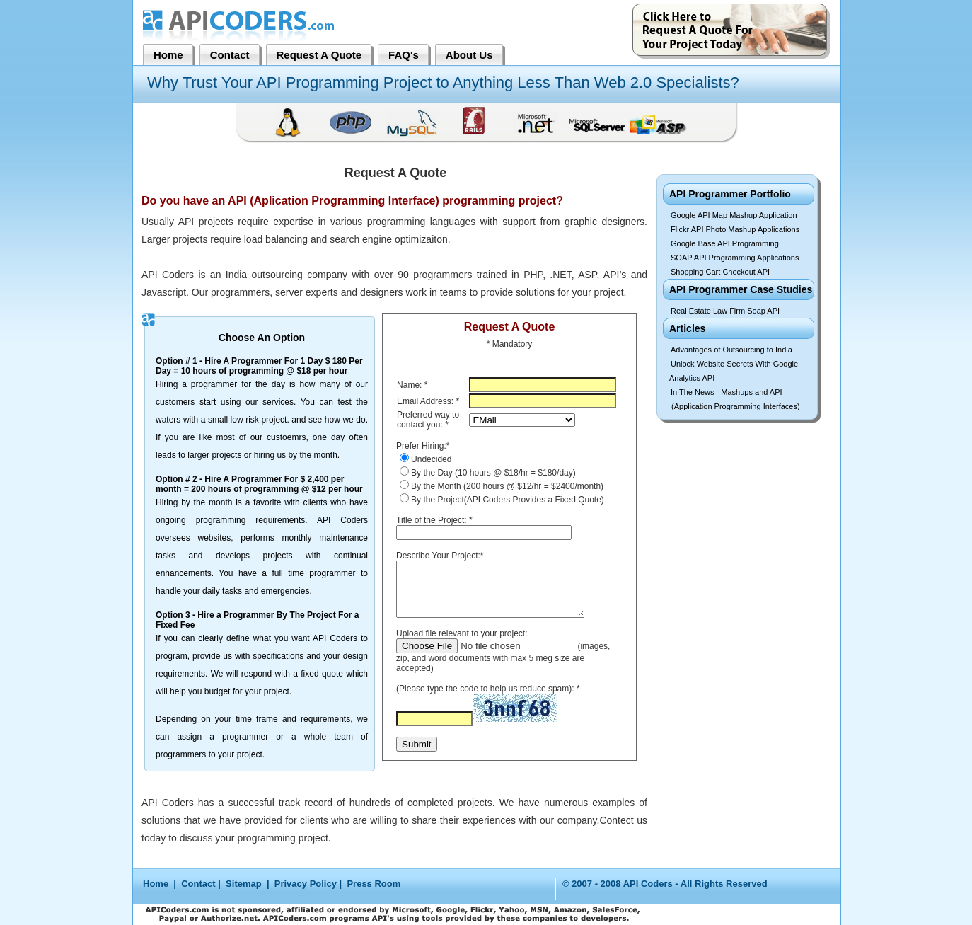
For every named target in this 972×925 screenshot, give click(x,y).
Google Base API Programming (725, 243)
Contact (198, 883)
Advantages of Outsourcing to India (731, 349)
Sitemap (244, 883)
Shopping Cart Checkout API (720, 272)
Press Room (373, 883)
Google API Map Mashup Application (734, 215)
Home (157, 883)
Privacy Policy (305, 883)
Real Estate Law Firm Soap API (725, 310)
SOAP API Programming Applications (735, 257)
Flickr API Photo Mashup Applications (735, 229)
